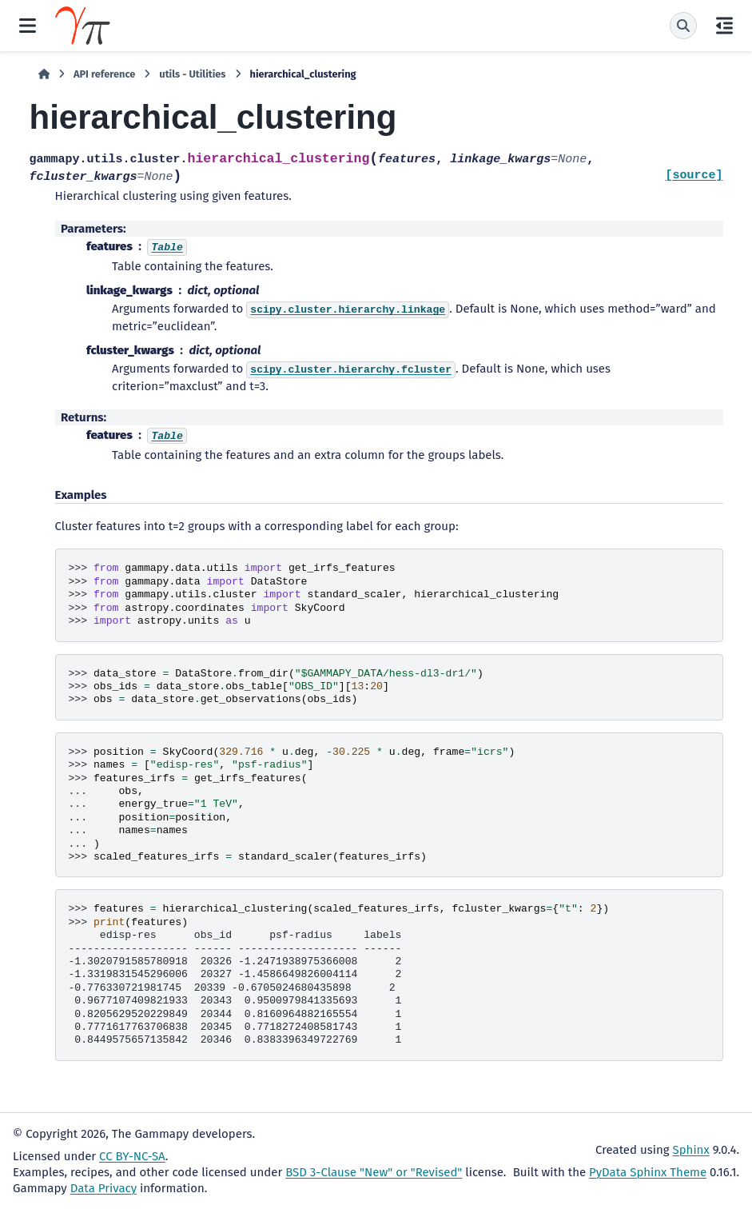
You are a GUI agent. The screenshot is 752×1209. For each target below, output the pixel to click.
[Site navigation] (27, 25)
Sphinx (691, 1150)
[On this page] (724, 25)
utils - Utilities (192, 74)
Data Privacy (103, 1188)
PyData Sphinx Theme (647, 1172)
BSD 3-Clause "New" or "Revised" (373, 1172)
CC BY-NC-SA (132, 1156)
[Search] (683, 25)
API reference (104, 74)
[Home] (44, 74)
